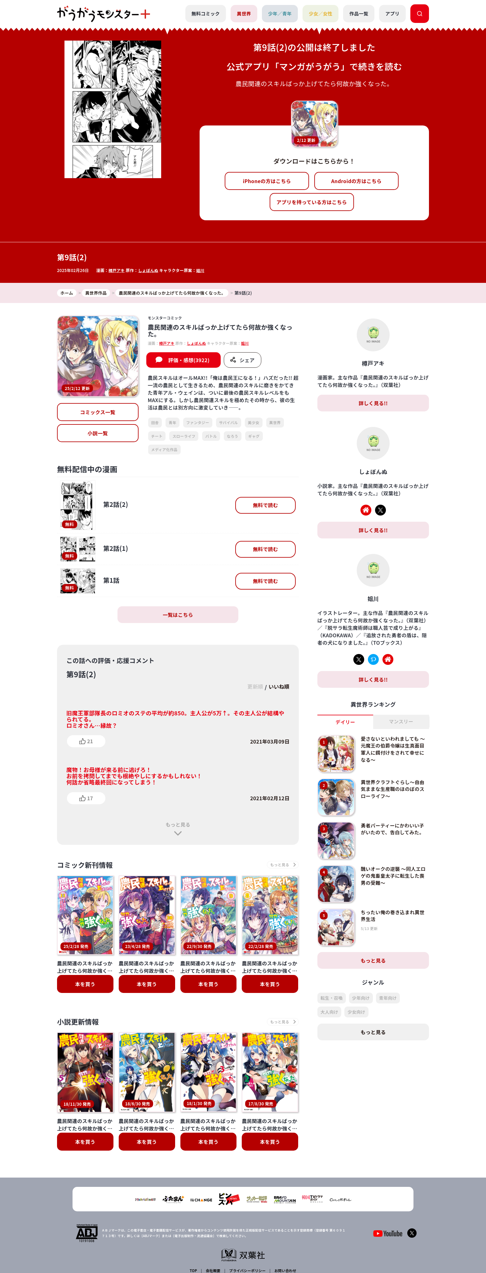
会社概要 (212, 1222)
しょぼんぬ (149, 270)
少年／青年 (280, 13)
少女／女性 (320, 13)
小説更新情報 (79, 1023)
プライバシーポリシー (247, 1222)
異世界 (243, 13)
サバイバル (228, 422)
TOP (194, 1222)
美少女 (253, 422)
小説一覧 (98, 433)
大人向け (329, 1012)
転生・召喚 (331, 998)
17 (90, 798)
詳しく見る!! (373, 403)
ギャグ (254, 436)
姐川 (201, 270)
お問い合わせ (284, 1222)
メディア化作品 (164, 449)
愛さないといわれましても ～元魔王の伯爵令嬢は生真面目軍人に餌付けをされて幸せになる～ (394, 749)
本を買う (85, 985)
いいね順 (278, 687)
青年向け (388, 998)
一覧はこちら (178, 615)
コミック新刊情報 (87, 865)
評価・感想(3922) (189, 360)
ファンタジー (197, 422)
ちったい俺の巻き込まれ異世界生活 (393, 916)
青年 (172, 422)
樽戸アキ (116, 270)
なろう (232, 436)
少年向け (361, 998)
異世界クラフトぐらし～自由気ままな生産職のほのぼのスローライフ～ (393, 789)
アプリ (392, 13)
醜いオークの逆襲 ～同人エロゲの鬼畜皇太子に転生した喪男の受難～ (393, 876)
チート (157, 436)
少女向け (356, 1012)
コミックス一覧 (97, 412)
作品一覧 (358, 13)
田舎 (155, 422)
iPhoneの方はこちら (267, 181)
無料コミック (205, 13)
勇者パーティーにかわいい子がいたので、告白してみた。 (393, 829)
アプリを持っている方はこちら (311, 202)
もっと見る (178, 824)
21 (90, 741)
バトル (211, 436)
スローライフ (183, 436)
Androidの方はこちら (356, 181)
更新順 (252, 687)
